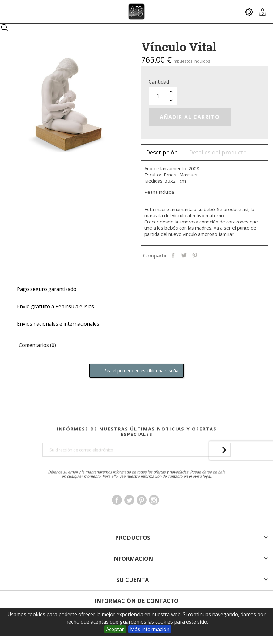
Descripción (161, 152)
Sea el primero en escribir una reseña (136, 371)
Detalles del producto (218, 152)
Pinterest (211, 255)
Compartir (189, 255)
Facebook (117, 516)
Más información (149, 629)
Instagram (154, 516)
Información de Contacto (136, 600)
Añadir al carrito (190, 117)
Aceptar (115, 629)
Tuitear (200, 255)
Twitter (129, 516)
